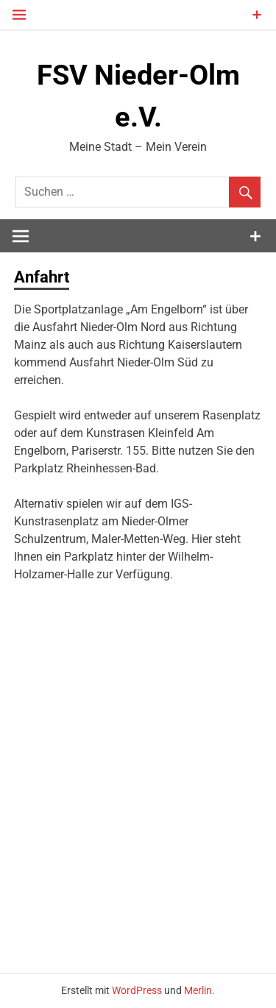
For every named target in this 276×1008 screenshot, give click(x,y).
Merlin (198, 990)
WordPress (137, 990)
